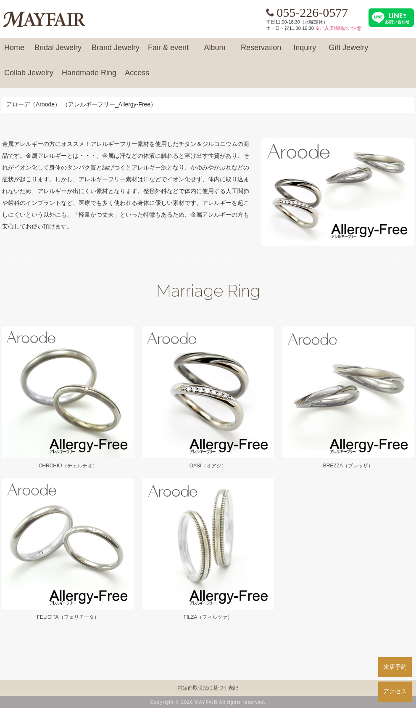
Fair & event (168, 51)
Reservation (261, 51)
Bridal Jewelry (58, 51)
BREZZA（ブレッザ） (348, 466)
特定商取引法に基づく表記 (208, 688)
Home (14, 51)
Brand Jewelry (116, 51)
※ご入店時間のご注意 (338, 28)
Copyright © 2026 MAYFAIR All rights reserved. (208, 702)
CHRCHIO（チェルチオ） (68, 466)
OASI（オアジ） (208, 466)
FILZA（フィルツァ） (208, 617)
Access (137, 77)
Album (214, 51)
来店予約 (395, 666)
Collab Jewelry (28, 77)
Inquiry (305, 51)
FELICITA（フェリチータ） (68, 617)
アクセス (395, 691)
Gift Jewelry (348, 51)
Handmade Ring (89, 77)
